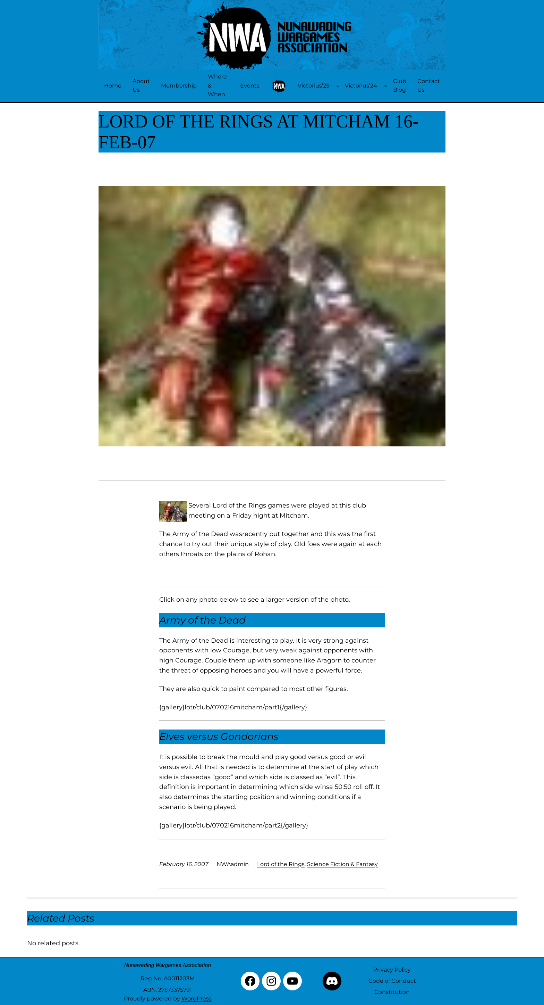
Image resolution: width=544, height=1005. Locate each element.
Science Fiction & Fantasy (342, 864)
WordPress (196, 998)
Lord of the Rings (281, 864)
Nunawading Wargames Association (167, 965)
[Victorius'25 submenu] (338, 86)
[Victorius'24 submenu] (386, 86)
